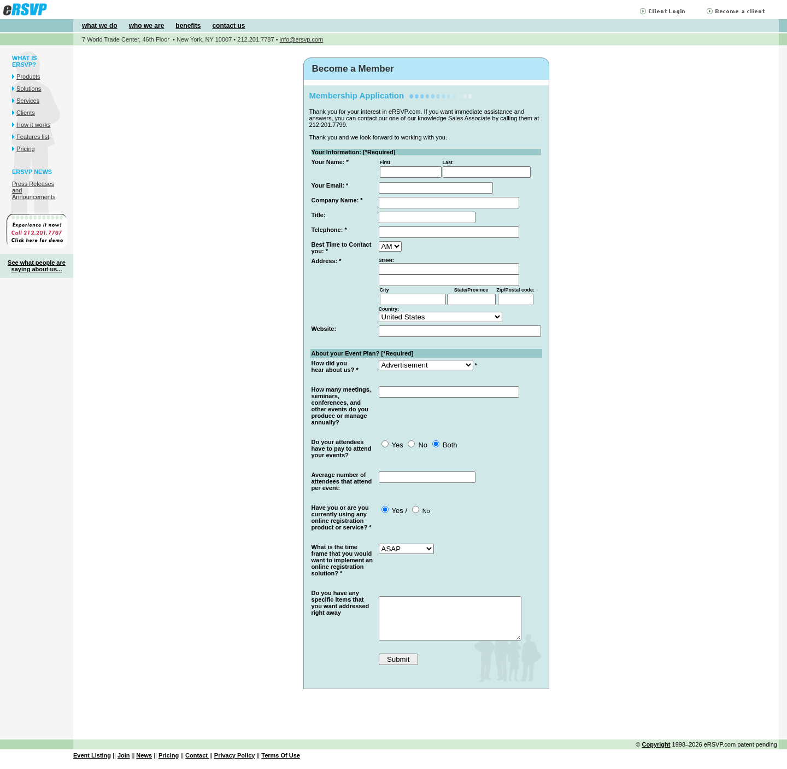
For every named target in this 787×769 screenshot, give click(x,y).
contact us (228, 26)
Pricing (25, 148)
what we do (100, 26)
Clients (25, 112)
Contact (197, 763)
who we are (147, 26)
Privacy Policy (234, 763)
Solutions (28, 88)
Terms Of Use (280, 763)
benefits (188, 26)
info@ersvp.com (302, 39)
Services (27, 100)
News (144, 763)
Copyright (656, 752)
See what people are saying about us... (37, 265)
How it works (33, 124)
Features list (32, 136)
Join (124, 763)
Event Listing (92, 763)
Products (28, 76)
